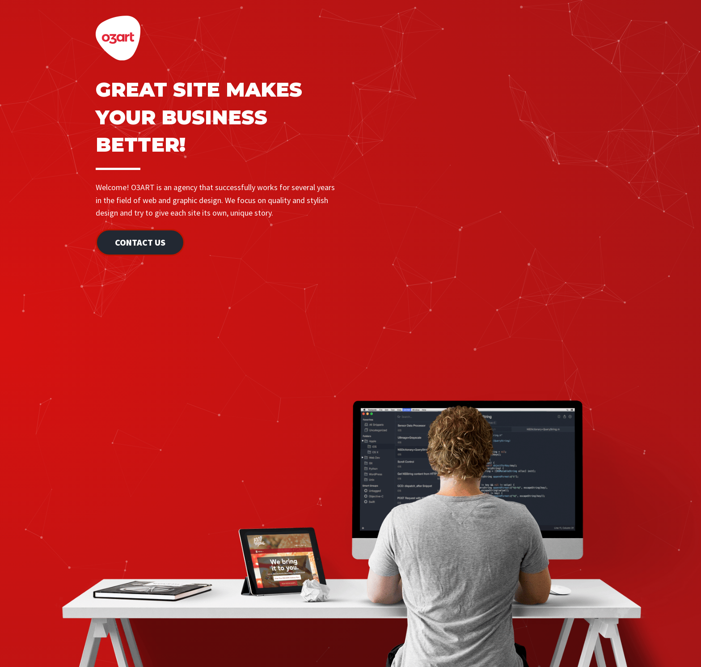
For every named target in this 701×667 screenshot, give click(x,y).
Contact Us (140, 242)
